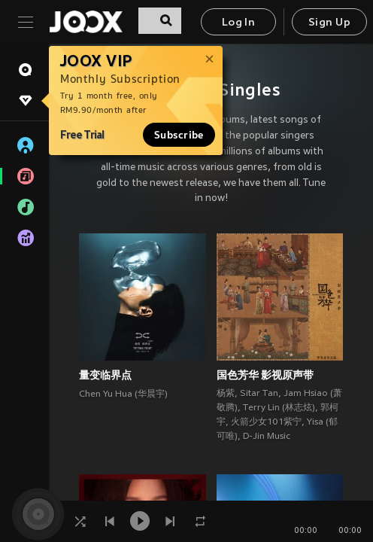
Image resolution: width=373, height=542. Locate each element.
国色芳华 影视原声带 (265, 375)
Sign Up (329, 23)
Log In (238, 23)
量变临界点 (105, 375)
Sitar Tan (259, 393)
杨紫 (226, 393)
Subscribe (179, 135)
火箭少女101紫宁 (266, 422)
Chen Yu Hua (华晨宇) (123, 394)
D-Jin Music (266, 436)
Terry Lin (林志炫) (279, 408)
